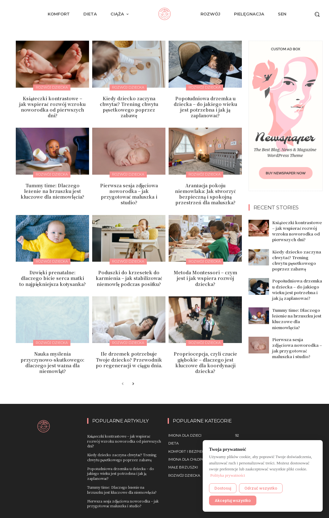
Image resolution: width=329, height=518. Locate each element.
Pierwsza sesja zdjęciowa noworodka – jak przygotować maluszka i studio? (129, 194)
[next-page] (133, 384)
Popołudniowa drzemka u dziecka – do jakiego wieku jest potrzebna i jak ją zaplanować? (205, 107)
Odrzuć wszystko (260, 488)
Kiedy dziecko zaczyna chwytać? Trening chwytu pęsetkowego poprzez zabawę (129, 107)
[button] (317, 14)
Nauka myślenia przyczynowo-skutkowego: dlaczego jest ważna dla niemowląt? (52, 362)
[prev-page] (123, 384)
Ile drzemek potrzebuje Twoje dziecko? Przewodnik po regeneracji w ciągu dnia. (129, 359)
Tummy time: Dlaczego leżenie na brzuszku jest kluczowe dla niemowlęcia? (52, 191)
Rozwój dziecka (52, 87)
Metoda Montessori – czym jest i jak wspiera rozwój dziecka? (205, 278)
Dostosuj (222, 488)
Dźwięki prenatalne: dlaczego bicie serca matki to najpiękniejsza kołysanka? (52, 278)
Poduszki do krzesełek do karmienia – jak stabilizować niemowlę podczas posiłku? (129, 278)
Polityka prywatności (227, 475)
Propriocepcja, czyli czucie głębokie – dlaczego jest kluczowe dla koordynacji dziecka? (205, 362)
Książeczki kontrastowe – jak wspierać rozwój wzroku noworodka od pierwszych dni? (52, 107)
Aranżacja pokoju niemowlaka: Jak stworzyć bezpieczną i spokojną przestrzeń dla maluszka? (205, 194)
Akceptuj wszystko (233, 500)
